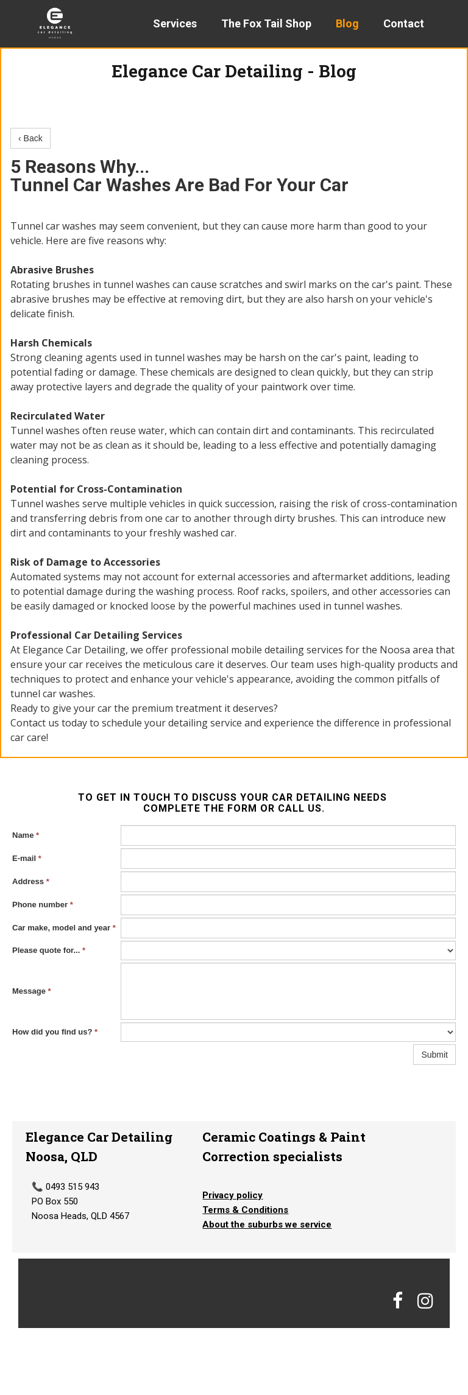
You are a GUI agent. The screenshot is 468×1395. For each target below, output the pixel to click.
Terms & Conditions (245, 1209)
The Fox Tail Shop (266, 23)
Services (175, 23)
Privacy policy (232, 1195)
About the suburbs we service (267, 1224)
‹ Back (30, 138)
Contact (403, 23)
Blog (347, 23)
